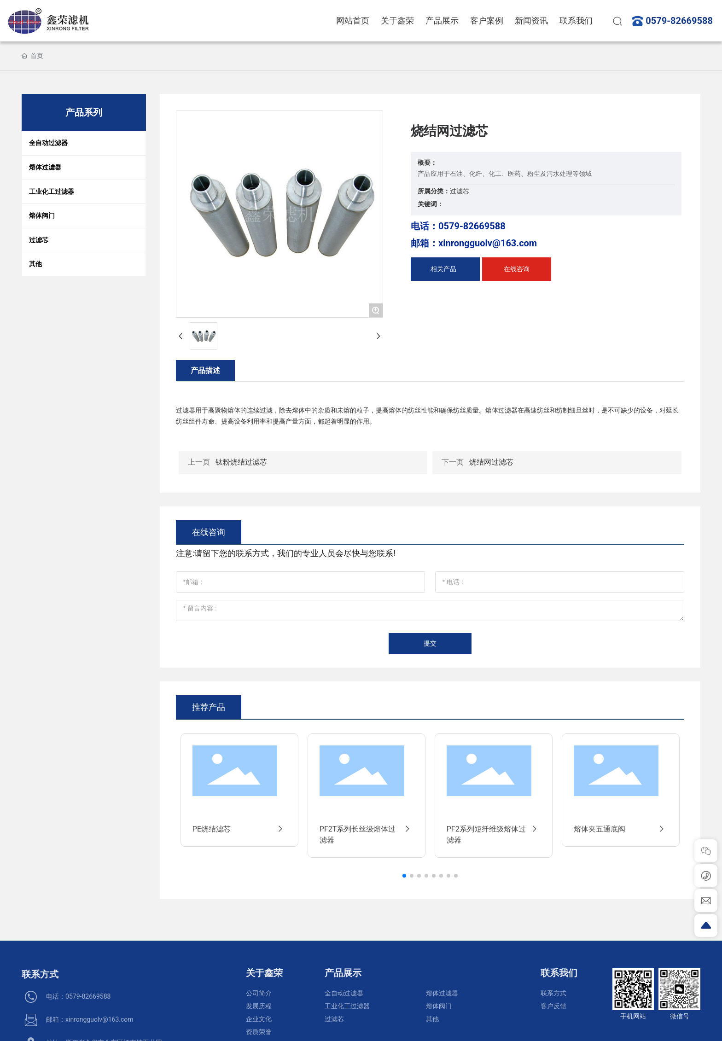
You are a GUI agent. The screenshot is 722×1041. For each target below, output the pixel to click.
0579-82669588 (679, 20)
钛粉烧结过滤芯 (241, 462)
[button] (404, 876)
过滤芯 (459, 191)
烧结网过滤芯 (491, 462)
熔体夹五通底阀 (621, 829)
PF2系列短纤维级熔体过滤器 (494, 835)
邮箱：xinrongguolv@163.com (474, 243)
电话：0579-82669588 (458, 226)
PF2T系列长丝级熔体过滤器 (366, 835)
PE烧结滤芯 (239, 829)
